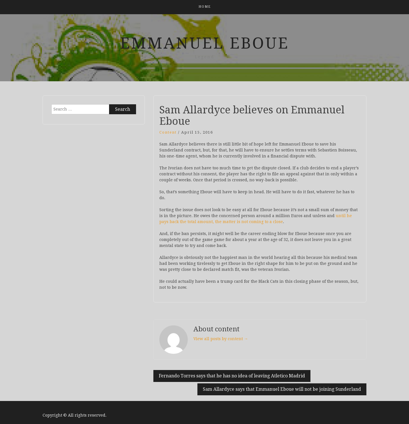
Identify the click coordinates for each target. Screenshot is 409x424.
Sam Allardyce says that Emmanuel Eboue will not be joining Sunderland (282, 389)
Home (205, 7)
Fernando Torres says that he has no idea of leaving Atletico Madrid (232, 376)
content (168, 132)
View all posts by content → (220, 338)
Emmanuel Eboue (204, 43)
